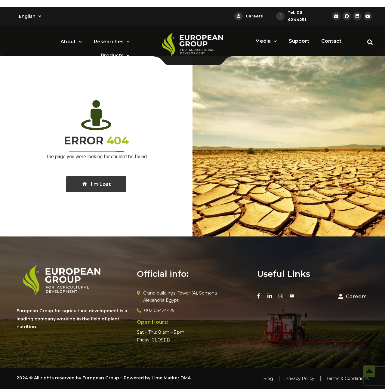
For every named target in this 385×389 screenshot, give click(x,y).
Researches (112, 41)
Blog (268, 378)
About (71, 41)
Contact (331, 41)
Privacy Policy (299, 378)
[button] (352, 296)
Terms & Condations (347, 378)
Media (266, 41)
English (30, 16)
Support (299, 41)
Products (115, 55)
